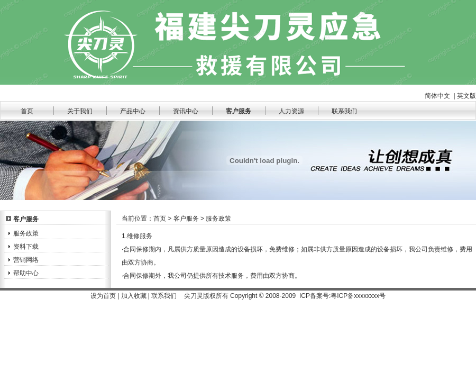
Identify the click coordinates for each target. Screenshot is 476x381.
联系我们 (344, 111)
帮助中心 (26, 273)
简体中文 (437, 95)
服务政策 (26, 233)
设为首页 (103, 296)
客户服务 (238, 111)
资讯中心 (185, 111)
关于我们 (80, 111)
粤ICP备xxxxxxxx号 (358, 296)
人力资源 (291, 111)
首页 (27, 111)
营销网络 (26, 260)
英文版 (466, 95)
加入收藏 (134, 296)
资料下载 (26, 246)
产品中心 (132, 111)
